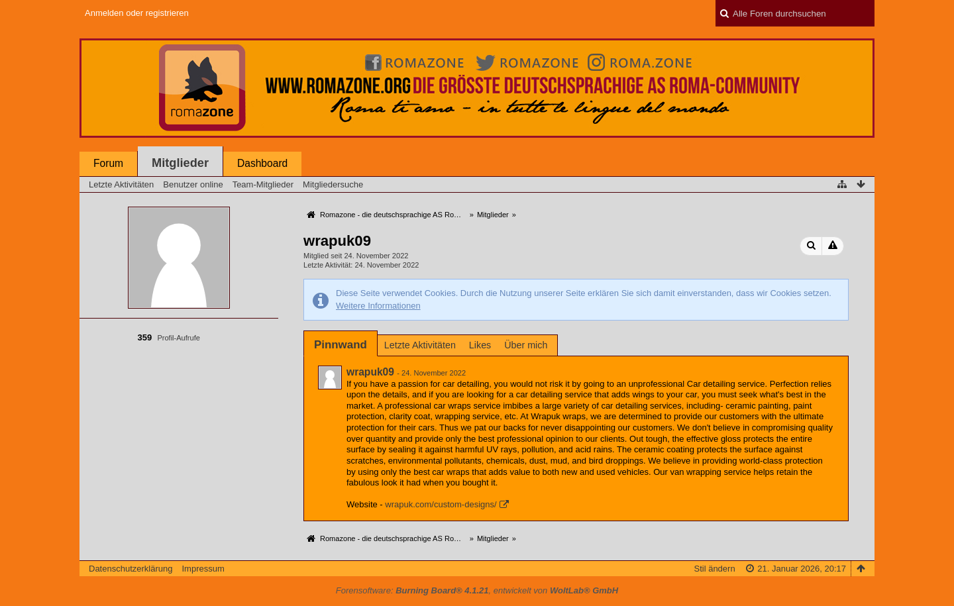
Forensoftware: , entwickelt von (477, 590)
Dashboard (262, 163)
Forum (108, 163)
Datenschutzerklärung (130, 569)
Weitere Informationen (378, 306)
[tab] (340, 344)
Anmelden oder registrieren (137, 13)
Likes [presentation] (480, 345)
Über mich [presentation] (525, 345)
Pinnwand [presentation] (340, 344)
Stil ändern (714, 569)
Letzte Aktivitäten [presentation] (420, 345)
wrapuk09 (370, 372)
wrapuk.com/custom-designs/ (440, 504)
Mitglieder (180, 163)
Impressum (203, 569)
